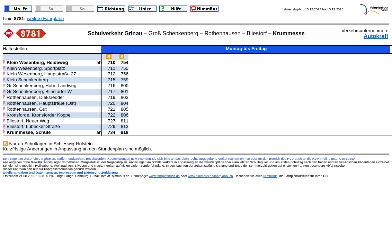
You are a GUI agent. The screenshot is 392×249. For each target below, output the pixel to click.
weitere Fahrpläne (45, 18)
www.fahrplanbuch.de (164, 176)
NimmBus (270, 176)
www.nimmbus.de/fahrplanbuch (210, 176)
